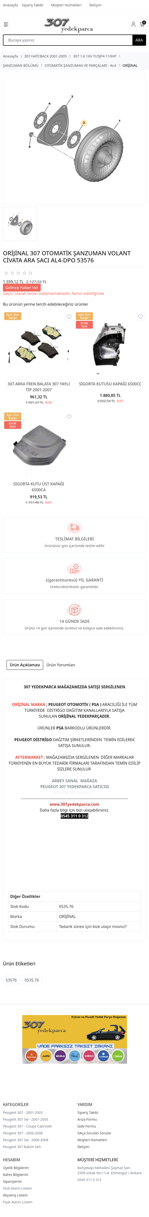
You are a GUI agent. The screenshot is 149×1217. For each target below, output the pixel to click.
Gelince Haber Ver (21, 287)
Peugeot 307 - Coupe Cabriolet (27, 1126)
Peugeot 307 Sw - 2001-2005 (25, 1119)
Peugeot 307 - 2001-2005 (23, 1112)
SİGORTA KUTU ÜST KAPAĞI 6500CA (38, 486)
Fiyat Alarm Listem (17, 1202)
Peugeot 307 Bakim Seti (22, 1146)
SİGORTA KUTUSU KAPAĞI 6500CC (110, 384)
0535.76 (32, 980)
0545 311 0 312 (90, 1179)
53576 (11, 980)
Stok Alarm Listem (17, 1188)
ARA (139, 40)
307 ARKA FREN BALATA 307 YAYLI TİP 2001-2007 (39, 386)
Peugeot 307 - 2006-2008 (23, 1133)
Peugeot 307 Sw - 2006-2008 (25, 1140)
